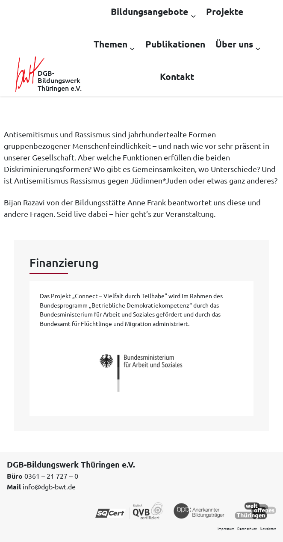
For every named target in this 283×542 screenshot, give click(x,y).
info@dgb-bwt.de (49, 486)
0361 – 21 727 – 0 (51, 475)
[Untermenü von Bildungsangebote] (193, 15)
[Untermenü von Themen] (132, 47)
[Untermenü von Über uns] (257, 47)
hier (122, 213)
